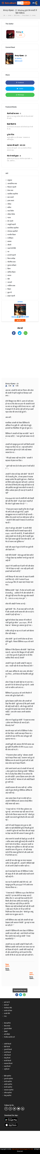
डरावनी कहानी (11, 255)
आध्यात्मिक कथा (12, 184)
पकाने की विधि (11, 248)
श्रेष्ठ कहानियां (7, 1023)
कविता (9, 207)
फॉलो (20, 35)
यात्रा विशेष (10, 211)
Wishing (19, 32)
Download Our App (20, 990)
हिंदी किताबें (7, 1046)
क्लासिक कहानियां (12, 194)
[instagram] (10, 1108)
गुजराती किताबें (8, 1049)
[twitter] (14, 1108)
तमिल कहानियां (8, 1092)
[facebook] (6, 1108)
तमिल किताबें (7, 1055)
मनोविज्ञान (10, 238)
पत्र (8, 252)
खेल (8, 279)
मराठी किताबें (7, 1052)
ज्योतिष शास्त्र (11, 286)
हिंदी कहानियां (7, 1076)
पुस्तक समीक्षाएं (11, 265)
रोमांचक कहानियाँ (12, 231)
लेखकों (5, 1031)
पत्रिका (9, 204)
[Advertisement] (20, 358)
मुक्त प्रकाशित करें (25, 3)
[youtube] (18, 1108)
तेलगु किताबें (7, 1058)
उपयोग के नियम (8, 1010)
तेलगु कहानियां (7, 1095)
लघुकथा (9, 180)
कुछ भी (9, 292)
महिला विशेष (11, 214)
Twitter (20, 88)
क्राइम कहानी (11, 296)
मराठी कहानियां (8, 1081)
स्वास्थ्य (9, 241)
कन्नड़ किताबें (7, 1066)
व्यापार (9, 275)
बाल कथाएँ (10, 197)
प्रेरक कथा (10, 190)
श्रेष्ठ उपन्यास (7, 1026)
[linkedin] (22, 1108)
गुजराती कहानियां (8, 1078)
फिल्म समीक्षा (11, 258)
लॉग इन (34, 3)
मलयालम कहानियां (8, 1090)
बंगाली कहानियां (8, 1087)
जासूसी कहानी (11, 224)
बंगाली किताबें (7, 1060)
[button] (21, 3)
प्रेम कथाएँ (10, 221)
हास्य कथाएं (10, 201)
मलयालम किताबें (8, 1063)
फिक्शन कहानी (11, 187)
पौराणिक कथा (11, 262)
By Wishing (18, 58)
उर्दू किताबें (6, 1069)
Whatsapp (20, 95)
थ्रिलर (9, 269)
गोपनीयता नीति (8, 1008)
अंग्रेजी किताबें (7, 1044)
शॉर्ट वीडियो (7, 1034)
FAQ (5, 1016)
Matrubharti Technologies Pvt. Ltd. (22, 1149)
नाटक (9, 218)
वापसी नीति (7, 1013)
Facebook (20, 82)
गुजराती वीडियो (8, 1028)
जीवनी (9, 245)
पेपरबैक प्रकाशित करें (9, 1037)
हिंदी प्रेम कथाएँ (18, 61)
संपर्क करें (6, 1005)
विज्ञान (9, 289)
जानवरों (9, 282)
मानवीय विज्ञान (11, 235)
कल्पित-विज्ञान (11, 272)
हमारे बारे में (7, 1002)
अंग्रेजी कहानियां (8, 1084)
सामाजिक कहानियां (12, 228)
